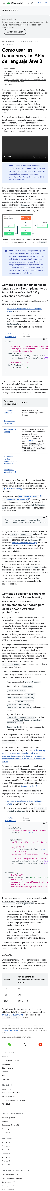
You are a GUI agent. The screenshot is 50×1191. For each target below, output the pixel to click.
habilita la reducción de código (24, 543)
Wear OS (5, 1121)
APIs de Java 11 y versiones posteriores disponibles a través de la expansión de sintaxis (23, 759)
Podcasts (5, 1079)
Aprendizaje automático (11, 1093)
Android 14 (6, 1154)
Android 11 (6, 1165)
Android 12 (6, 1161)
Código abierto (7, 1068)
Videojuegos (6, 1089)
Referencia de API (8, 1182)
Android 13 (6, 1157)
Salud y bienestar (8, 1096)
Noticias (5, 1072)
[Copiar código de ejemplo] (46, 339)
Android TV (6, 1132)
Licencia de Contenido (10, 1031)
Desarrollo (22, 41)
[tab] (10, 335)
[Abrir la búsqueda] (27, 2)
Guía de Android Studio (10, 1175)
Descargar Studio (8, 1186)
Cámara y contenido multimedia (14, 1100)
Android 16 (6, 1146)
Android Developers (8, 41)
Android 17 (6, 1142)
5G (3, 1108)
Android (5, 1057)
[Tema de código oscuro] (43, 339)
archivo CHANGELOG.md (12, 1015)
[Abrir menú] (3, 3)
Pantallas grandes (8, 1118)
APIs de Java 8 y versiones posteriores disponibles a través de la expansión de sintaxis (23, 753)
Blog (3, 1075)
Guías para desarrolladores (12, 1178)
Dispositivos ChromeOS (10, 1125)
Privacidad (6, 1104)
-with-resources (11, 489)
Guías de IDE (9, 44)
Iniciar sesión (41, 3)
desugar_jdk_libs (27, 786)
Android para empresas (10, 1060)
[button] (10, 335)
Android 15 (6, 1150)
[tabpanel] (25, 357)
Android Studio (10, 10)
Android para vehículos (10, 1129)
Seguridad (6, 1064)
